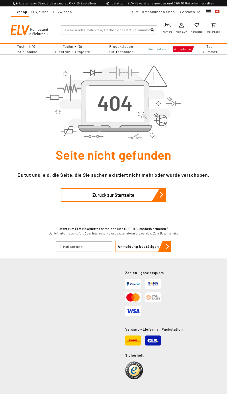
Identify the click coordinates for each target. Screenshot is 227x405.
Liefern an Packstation (163, 329)
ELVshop (19, 12)
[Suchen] (152, 29)
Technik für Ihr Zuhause (27, 49)
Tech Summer (210, 49)
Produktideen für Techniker (121, 49)
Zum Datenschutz (165, 233)
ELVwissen (62, 12)
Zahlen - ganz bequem (144, 272)
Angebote (182, 49)
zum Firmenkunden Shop (153, 12)
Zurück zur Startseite (129, 195)
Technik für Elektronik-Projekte (72, 49)
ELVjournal (40, 12)
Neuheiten (156, 49)
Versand (132, 329)
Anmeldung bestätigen (145, 246)
